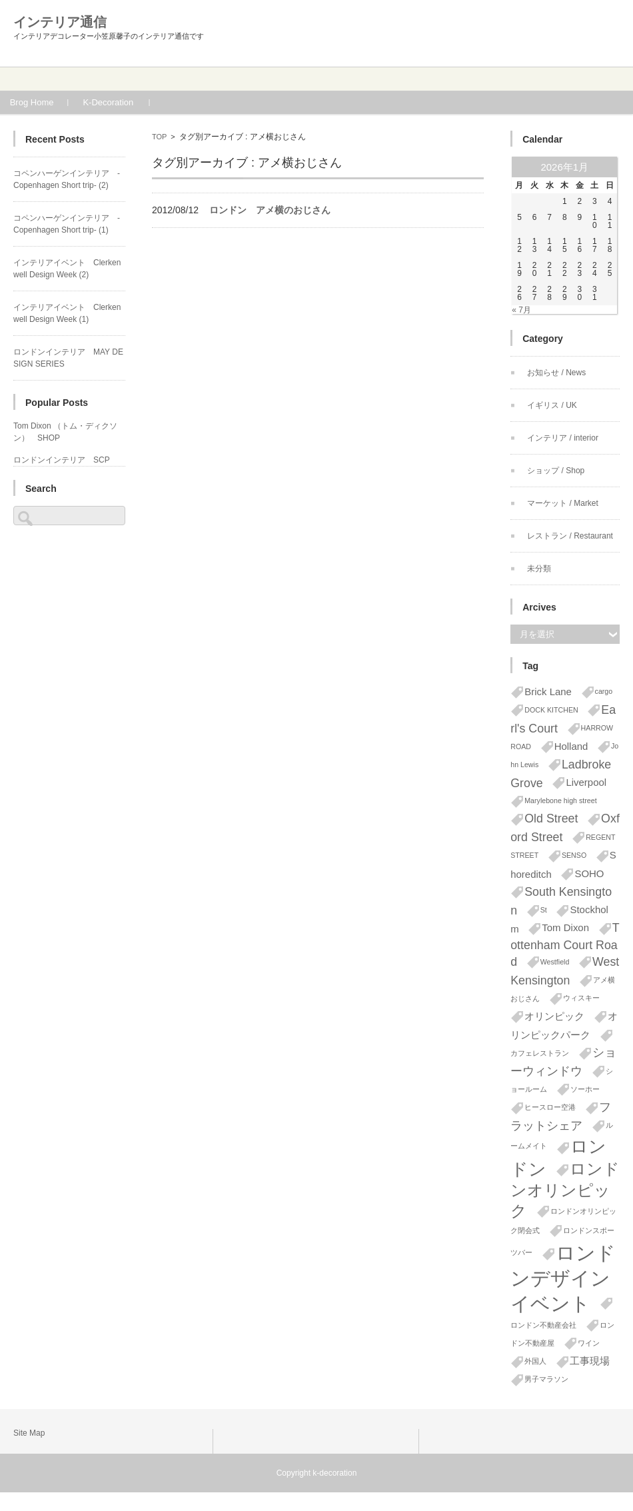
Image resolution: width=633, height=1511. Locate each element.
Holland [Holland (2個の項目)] (571, 746)
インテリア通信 (60, 22)
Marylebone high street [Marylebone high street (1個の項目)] (560, 800)
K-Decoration (126, 102)
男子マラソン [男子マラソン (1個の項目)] (546, 1379)
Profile (159, 79)
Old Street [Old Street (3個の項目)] (551, 818)
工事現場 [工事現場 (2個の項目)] (590, 1360)
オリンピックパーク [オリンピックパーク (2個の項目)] (564, 1025)
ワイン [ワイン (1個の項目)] (589, 1343)
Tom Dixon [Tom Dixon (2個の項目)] (565, 927)
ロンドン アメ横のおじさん (269, 210)
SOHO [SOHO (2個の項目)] (589, 873)
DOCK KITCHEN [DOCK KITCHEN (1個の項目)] (551, 710)
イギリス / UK (552, 405)
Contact (475, 79)
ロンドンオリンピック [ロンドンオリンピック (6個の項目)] (565, 1190)
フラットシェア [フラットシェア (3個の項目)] (560, 1116)
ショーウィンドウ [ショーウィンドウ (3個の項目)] (563, 1062)
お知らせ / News (556, 372)
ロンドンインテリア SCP (61, 460)
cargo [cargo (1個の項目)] (604, 691)
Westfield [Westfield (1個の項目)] (555, 962)
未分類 (539, 568)
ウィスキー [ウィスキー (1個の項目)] (581, 998)
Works (264, 79)
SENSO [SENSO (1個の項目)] (574, 855)
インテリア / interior (562, 438)
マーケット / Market (562, 503)
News (580, 79)
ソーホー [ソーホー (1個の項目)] (585, 1089)
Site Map (29, 1433)
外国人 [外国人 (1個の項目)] (535, 1361)
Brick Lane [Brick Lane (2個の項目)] (548, 691)
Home (53, 79)
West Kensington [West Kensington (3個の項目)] (564, 971)
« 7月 (521, 310)
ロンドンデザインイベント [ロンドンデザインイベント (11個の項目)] (563, 1278)
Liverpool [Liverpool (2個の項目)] (586, 782)
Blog (369, 79)
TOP (159, 137)
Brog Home (50, 102)
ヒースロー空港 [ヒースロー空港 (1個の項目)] (550, 1107)
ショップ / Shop (555, 470)
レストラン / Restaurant (570, 536)
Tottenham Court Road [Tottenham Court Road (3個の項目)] (564, 944)
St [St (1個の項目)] (543, 910)
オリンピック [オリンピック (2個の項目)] (554, 1016)
